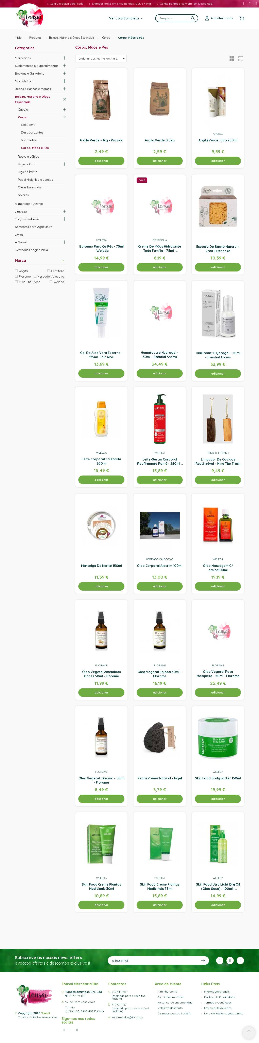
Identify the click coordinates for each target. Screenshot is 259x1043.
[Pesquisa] (176, 18)
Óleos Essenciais (29, 187)
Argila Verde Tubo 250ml (217, 140)
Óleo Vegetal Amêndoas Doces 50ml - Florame (101, 674)
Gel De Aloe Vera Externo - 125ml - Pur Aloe (101, 355)
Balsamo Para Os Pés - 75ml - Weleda (101, 248)
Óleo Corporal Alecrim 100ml (159, 566)
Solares (23, 195)
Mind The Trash (29, 282)
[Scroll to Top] (249, 1033)
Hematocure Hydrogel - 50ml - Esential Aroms (159, 355)
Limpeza (21, 211)
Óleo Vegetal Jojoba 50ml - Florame (160, 674)
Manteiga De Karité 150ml (101, 566)
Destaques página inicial (32, 250)
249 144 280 (119, 992)
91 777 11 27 (118, 1004)
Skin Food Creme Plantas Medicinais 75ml (159, 886)
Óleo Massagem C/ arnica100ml (218, 568)
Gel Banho (28, 125)
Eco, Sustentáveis (27, 219)
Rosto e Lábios (28, 156)
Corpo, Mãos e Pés (35, 148)
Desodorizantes (32, 132)
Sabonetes (28, 140)
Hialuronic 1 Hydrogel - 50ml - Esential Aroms (218, 355)
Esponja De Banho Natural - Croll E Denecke (218, 248)
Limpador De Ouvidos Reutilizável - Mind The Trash (217, 461)
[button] (63, 260)
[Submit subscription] (203, 961)
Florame (25, 276)
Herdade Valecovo (50, 276)
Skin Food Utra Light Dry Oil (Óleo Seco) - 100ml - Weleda (218, 888)
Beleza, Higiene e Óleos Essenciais (32, 99)
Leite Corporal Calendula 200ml (101, 461)
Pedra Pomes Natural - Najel (159, 778)
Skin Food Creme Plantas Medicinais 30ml (101, 886)
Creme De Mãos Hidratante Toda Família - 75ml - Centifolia (159, 250)
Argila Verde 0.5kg (160, 140)
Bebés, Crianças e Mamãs (33, 89)
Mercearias (23, 58)
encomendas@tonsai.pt (127, 1017)
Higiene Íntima (27, 172)
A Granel (21, 242)
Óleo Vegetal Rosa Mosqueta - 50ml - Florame (217, 674)
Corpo (22, 117)
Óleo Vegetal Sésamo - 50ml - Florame (101, 780)
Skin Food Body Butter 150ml (218, 778)
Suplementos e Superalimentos (36, 66)
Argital (23, 271)
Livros (19, 234)
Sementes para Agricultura (33, 227)
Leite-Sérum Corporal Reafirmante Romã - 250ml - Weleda (159, 463)
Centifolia (57, 271)
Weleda (58, 282)
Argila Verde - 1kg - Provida (101, 140)
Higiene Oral (26, 164)
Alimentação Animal (29, 204)
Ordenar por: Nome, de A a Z (98, 58)
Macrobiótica (24, 81)
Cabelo (23, 109)
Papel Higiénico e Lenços (35, 180)
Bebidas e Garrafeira (30, 73)
